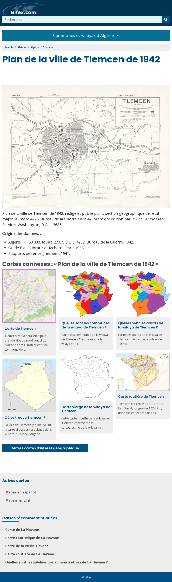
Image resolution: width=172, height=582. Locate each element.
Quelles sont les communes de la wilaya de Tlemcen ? (85, 325)
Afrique (21, 47)
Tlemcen (48, 47)
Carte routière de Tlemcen (141, 396)
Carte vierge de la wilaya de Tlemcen (85, 409)
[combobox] (82, 19)
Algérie (34, 47)
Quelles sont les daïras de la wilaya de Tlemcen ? (140, 325)
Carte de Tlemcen (20, 328)
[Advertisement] (71, 75)
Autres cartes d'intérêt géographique (45, 448)
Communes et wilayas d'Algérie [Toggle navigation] (86, 35)
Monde (9, 47)
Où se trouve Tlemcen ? (25, 417)
